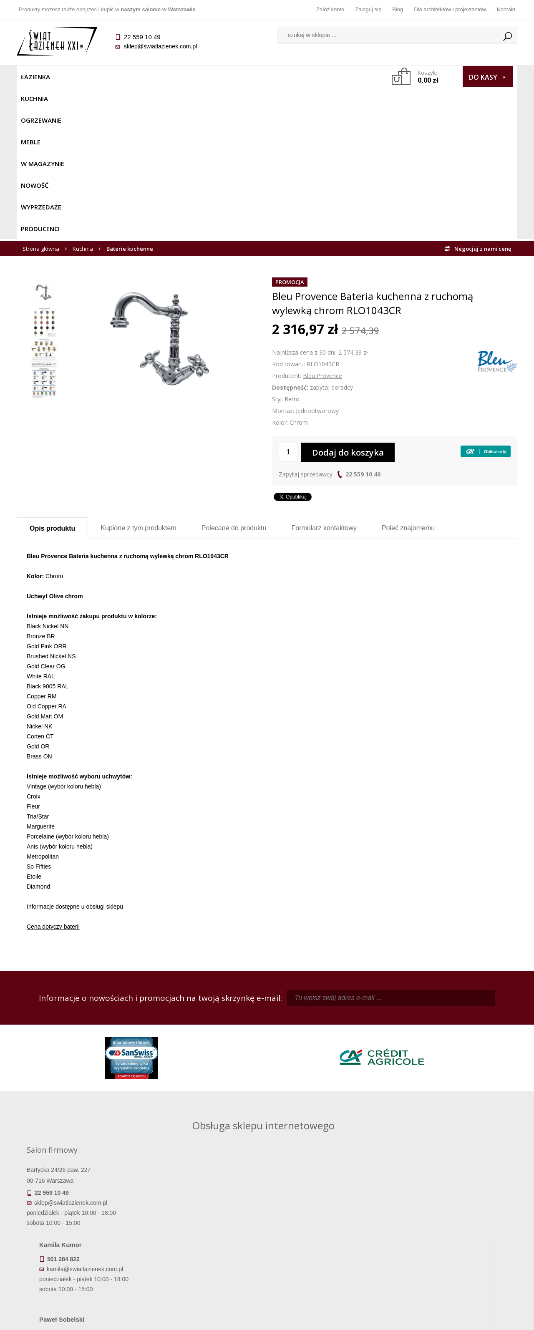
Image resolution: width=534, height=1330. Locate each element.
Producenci (338, 77)
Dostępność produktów (79, 1227)
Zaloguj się (368, 9)
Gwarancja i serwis (79, 1251)
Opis (52, 376)
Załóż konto (330, 9)
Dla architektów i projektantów (450, 9)
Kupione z (138, 376)
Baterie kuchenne (129, 97)
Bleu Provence (322, 224)
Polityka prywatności (204, 1251)
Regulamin (205, 1216)
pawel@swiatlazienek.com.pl (208, 1104)
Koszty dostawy (79, 1239)
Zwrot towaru (79, 1262)
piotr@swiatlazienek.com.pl (403, 1029)
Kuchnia (73, 77)
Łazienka (35, 77)
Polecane (234, 376)
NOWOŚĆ (245, 77)
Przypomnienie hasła (329, 1239)
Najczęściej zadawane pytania (204, 1227)
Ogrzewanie (117, 77)
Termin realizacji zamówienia (79, 1216)
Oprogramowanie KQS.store (480, 1318)
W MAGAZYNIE (199, 77)
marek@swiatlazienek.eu (400, 1073)
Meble (157, 77)
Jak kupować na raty (204, 1239)
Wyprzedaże (289, 77)
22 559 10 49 (362, 322)
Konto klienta (330, 1251)
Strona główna (41, 97)
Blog (397, 9)
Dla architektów (455, 1239)
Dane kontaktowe (454, 1216)
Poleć (408, 376)
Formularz (324, 376)
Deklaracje (79, 1274)
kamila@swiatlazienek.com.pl (209, 1029)
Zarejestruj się (329, 1227)
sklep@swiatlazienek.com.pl (160, 46)
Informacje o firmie (455, 1227)
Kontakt (506, 9)
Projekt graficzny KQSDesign (398, 1318)
